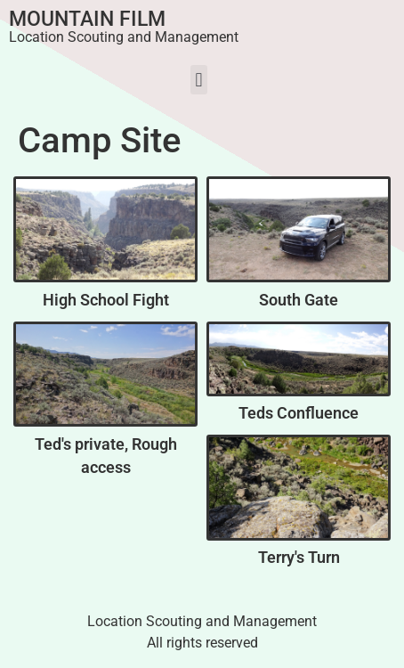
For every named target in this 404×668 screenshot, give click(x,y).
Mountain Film (87, 19)
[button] (198, 79)
